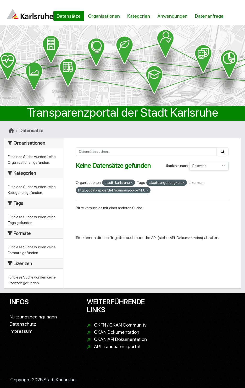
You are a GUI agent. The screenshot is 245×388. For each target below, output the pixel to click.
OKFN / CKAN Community (120, 325)
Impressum (21, 331)
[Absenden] (222, 152)
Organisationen (104, 16)
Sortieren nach (177, 166)
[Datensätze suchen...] (146, 152)
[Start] (11, 130)
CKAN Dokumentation (116, 332)
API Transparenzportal (117, 346)
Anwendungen (172, 16)
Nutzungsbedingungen (33, 317)
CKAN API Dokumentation (120, 339)
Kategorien (138, 16)
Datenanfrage (209, 16)
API (153, 237)
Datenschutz (23, 324)
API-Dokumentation (186, 237)
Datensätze (69, 16)
